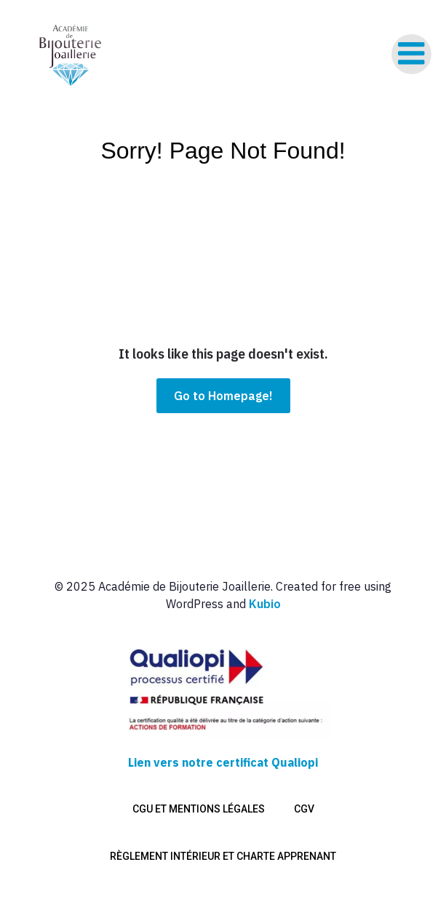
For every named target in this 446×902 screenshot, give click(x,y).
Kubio (265, 603)
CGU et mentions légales (198, 809)
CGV (304, 809)
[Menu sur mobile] (411, 54)
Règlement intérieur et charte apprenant (223, 856)
